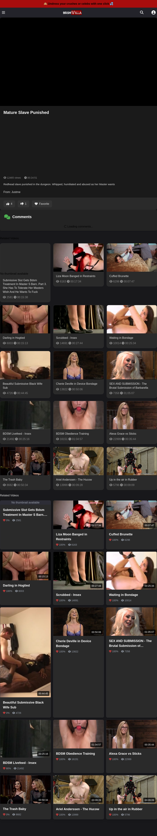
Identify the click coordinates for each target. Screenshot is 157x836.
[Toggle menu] (3, 12)
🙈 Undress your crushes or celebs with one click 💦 (78, 3)
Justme (15, 192)
